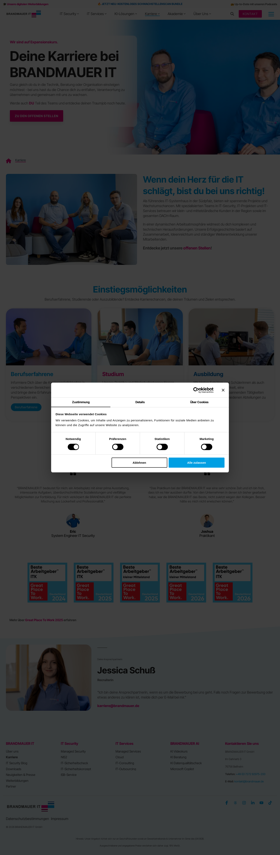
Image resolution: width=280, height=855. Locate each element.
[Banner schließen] (223, 390)
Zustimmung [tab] (81, 402)
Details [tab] (140, 402)
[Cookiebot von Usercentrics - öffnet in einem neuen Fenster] (196, 390)
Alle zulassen (196, 462)
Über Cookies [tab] (199, 402)
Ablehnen (139, 462)
